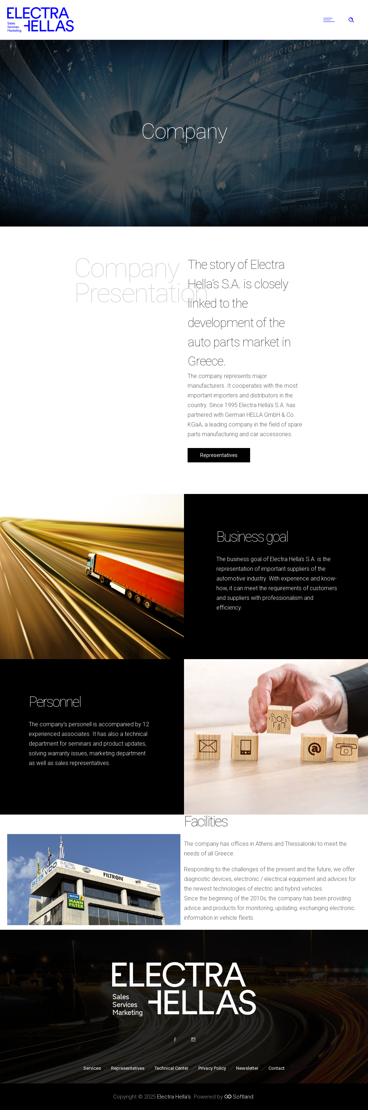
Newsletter (247, 1068)
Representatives (127, 1068)
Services (92, 1068)
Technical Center (171, 1068)
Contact (276, 1068)
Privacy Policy (212, 1068)
